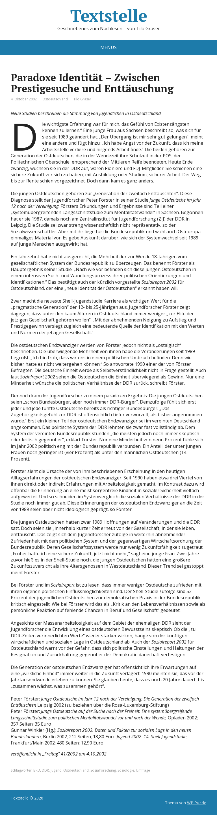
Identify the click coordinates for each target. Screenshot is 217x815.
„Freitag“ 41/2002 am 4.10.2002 (74, 754)
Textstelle (108, 15)
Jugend (56, 770)
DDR (45, 770)
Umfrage (143, 770)
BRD (36, 770)
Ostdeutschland (55, 99)
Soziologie (126, 770)
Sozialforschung (103, 770)
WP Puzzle (196, 802)
